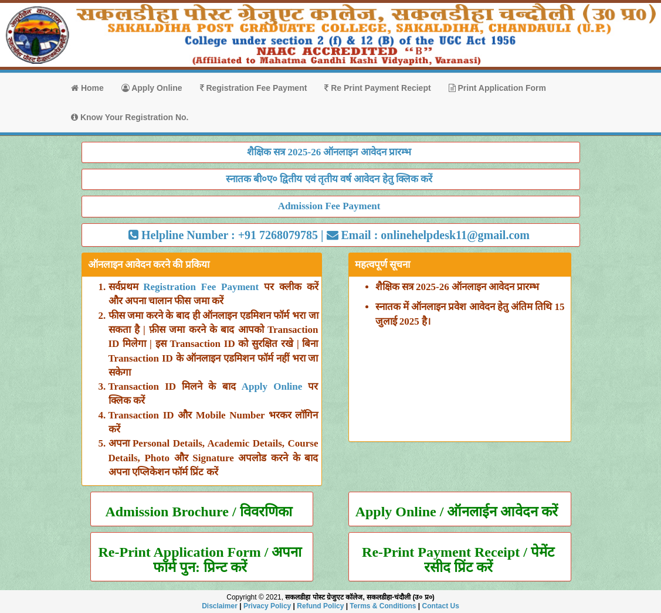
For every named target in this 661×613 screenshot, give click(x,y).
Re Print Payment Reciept (377, 88)
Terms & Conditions (383, 606)
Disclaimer (220, 606)
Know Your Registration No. (130, 117)
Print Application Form (497, 88)
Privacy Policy (267, 606)
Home (87, 88)
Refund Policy (320, 606)
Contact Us (440, 606)
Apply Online (151, 88)
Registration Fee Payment (253, 88)
